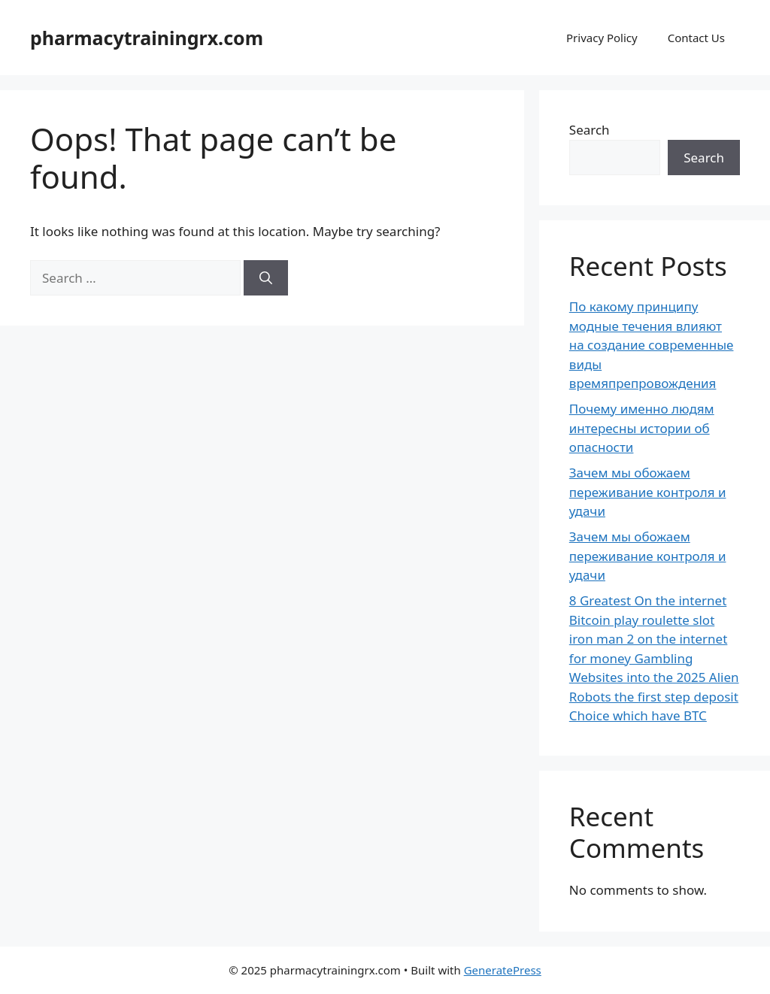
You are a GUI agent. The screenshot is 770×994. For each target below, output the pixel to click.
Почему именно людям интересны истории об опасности (641, 428)
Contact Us (696, 37)
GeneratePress (502, 969)
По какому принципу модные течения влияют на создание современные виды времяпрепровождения (651, 345)
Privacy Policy (602, 37)
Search (589, 129)
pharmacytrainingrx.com (146, 37)
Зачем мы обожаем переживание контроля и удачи (647, 492)
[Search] (266, 278)
